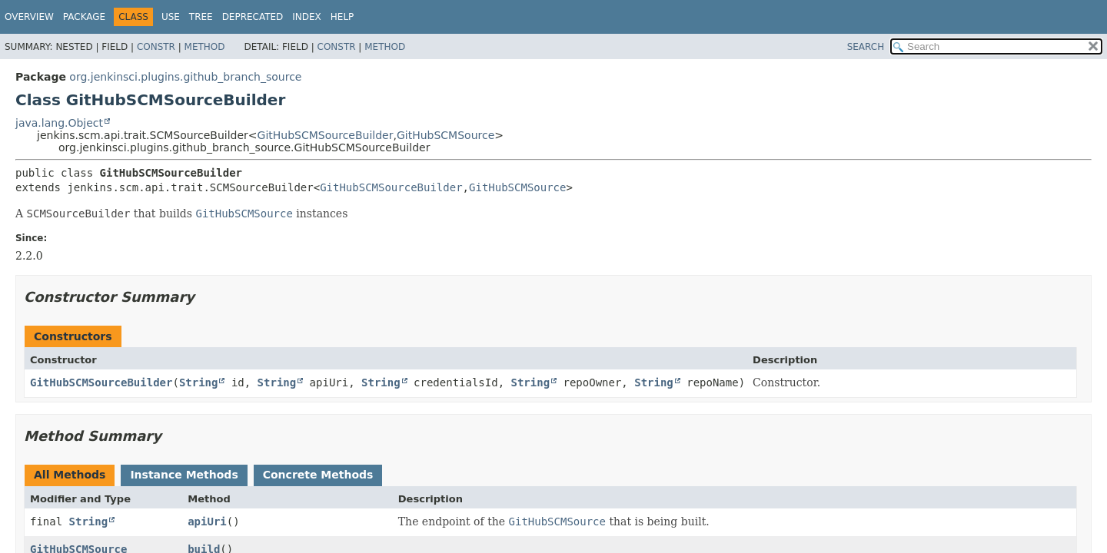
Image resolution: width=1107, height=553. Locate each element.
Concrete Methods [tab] (318, 475)
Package (84, 17)
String (198, 382)
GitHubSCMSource (445, 135)
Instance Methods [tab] (184, 475)
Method (204, 46)
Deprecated (253, 17)
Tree (201, 17)
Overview (29, 17)
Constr (156, 46)
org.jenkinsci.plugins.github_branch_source (185, 77)
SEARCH (866, 46)
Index (306, 17)
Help (342, 17)
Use (170, 17)
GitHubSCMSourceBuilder (326, 135)
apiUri (207, 521)
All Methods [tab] (69, 475)
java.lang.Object (59, 123)
